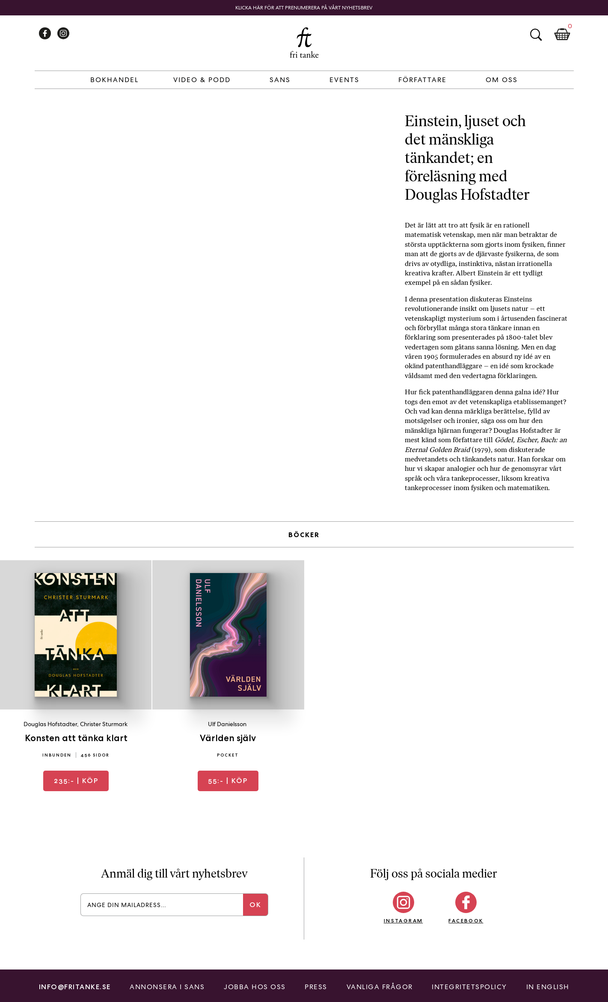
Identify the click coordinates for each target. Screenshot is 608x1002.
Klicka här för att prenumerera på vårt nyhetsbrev (304, 7)
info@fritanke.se (75, 987)
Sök (536, 35)
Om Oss (502, 79)
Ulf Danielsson (227, 724)
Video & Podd (202, 79)
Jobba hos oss (255, 986)
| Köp (76, 781)
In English (547, 986)
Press (316, 986)
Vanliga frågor (380, 986)
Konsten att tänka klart (76, 738)
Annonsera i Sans (167, 986)
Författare (422, 79)
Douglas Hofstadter (50, 724)
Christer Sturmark (104, 724)
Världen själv (228, 738)
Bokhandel (114, 79)
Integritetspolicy (469, 986)
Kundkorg (562, 35)
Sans (280, 79)
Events (344, 79)
